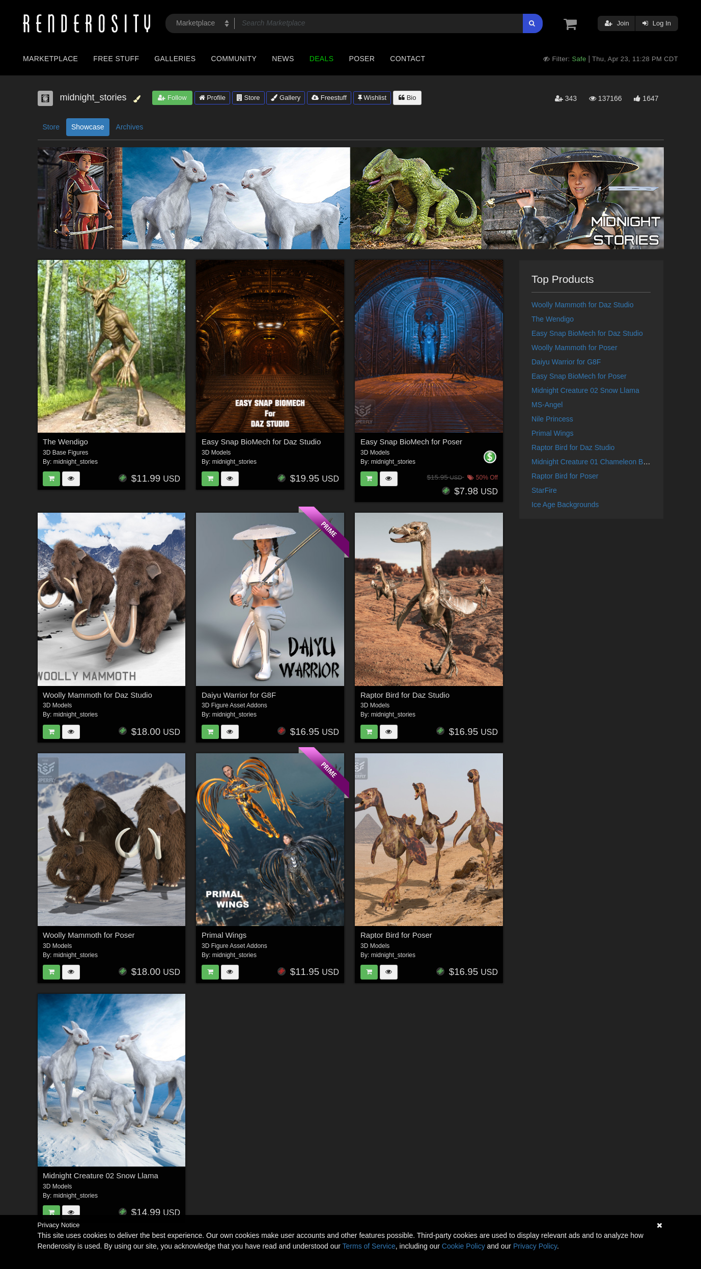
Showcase (87, 127)
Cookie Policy (463, 1246)
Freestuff (329, 97)
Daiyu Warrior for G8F (239, 695)
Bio (407, 97)
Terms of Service (369, 1246)
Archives (130, 127)
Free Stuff (116, 59)
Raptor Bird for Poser (396, 935)
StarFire (544, 490)
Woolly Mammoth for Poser (89, 935)
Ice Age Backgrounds (565, 504)
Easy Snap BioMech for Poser (411, 441)
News (283, 59)
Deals (322, 59)
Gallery (285, 97)
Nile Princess (552, 419)
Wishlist (372, 97)
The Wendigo (65, 441)
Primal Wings (224, 935)
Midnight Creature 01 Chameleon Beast (594, 462)
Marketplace (50, 59)
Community (234, 59)
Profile (212, 97)
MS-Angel (547, 405)
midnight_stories (75, 461)
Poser (362, 59)
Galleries (174, 59)
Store (248, 97)
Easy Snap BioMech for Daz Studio (261, 441)
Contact (407, 59)
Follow (172, 97)
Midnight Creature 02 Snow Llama (100, 1175)
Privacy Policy (535, 1246)
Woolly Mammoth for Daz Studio (97, 695)
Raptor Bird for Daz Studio (405, 695)
